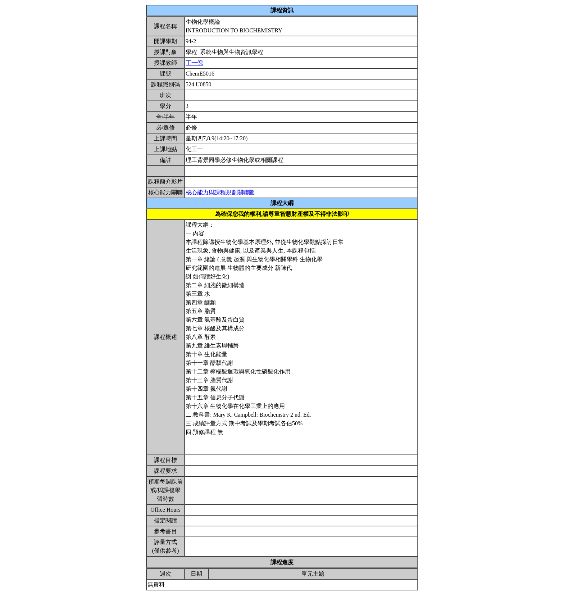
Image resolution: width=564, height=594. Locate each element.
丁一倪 (194, 63)
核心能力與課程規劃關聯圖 (220, 192)
